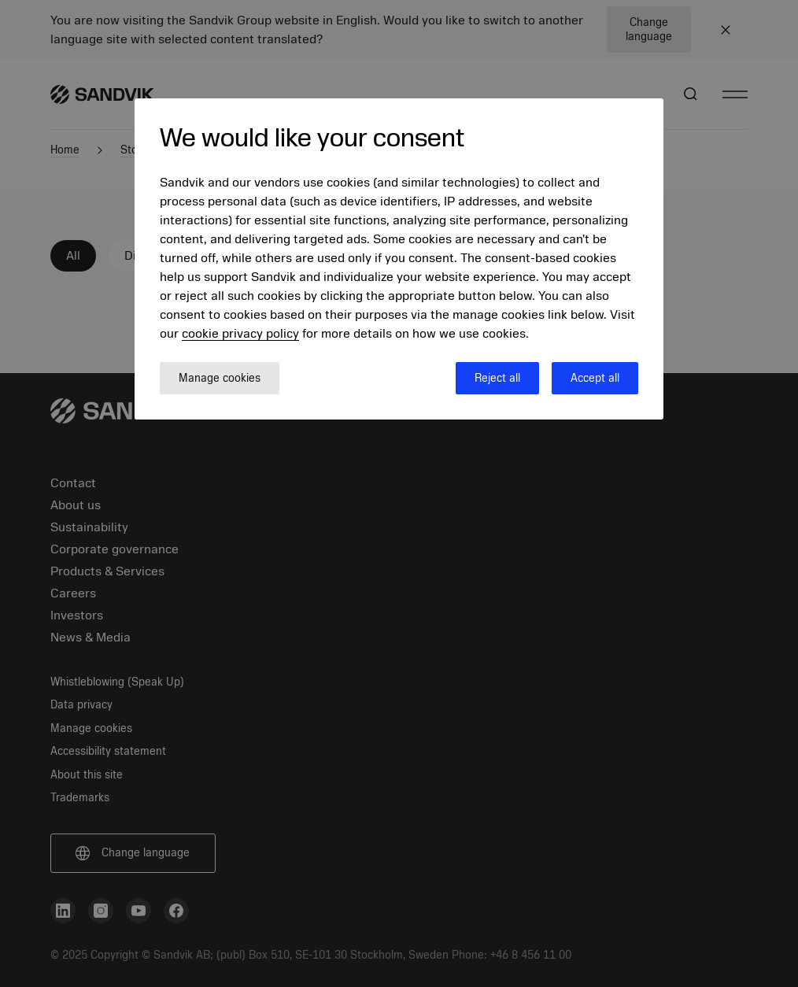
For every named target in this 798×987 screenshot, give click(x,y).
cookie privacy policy (240, 334)
